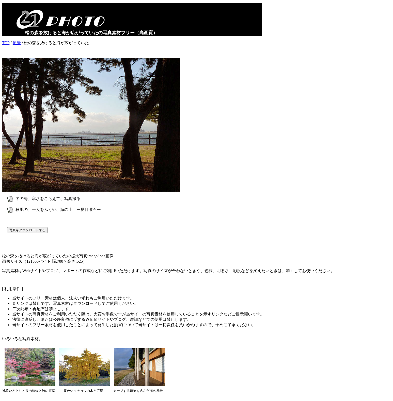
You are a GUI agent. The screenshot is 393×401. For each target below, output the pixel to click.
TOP (5, 43)
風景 (17, 43)
